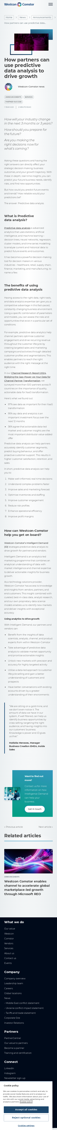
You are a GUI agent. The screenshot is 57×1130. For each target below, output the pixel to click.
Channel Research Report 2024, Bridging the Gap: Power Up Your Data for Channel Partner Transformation (27, 377)
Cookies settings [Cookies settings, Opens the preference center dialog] (26, 1126)
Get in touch (34, 809)
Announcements (42, 17)
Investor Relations (14, 1023)
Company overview (15, 978)
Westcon (9, 933)
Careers (8, 988)
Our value (9, 928)
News (23, 17)
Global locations (13, 993)
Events (8, 963)
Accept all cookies (26, 1109)
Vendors (8, 943)
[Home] (19, 4)
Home (9, 17)
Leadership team (13, 983)
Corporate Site (12, 1018)
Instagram (10, 1073)
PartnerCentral (12, 1038)
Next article (45, 827)
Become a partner (14, 1048)
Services (29, 97)
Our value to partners (16, 1043)
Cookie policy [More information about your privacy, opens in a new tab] (26, 1102)
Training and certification (18, 1053)
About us (9, 953)
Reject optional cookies (26, 1117)
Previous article (14, 827)
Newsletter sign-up (14, 1078)
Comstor (9, 938)
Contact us (10, 958)
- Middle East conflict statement (21, 1003)
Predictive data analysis (17, 228)
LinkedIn (9, 1068)
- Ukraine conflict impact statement (24, 1008)
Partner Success (13, 102)
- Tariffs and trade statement (20, 1013)
